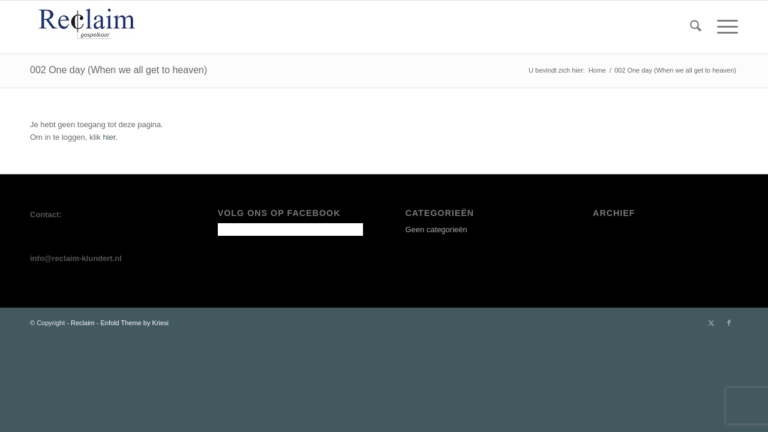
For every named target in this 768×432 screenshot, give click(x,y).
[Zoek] (695, 27)
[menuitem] (695, 27)
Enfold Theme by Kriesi (135, 322)
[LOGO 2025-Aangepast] (89, 27)
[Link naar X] (711, 323)
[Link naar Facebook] (729, 323)
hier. (110, 137)
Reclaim (83, 322)
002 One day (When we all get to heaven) (118, 70)
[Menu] (723, 27)
